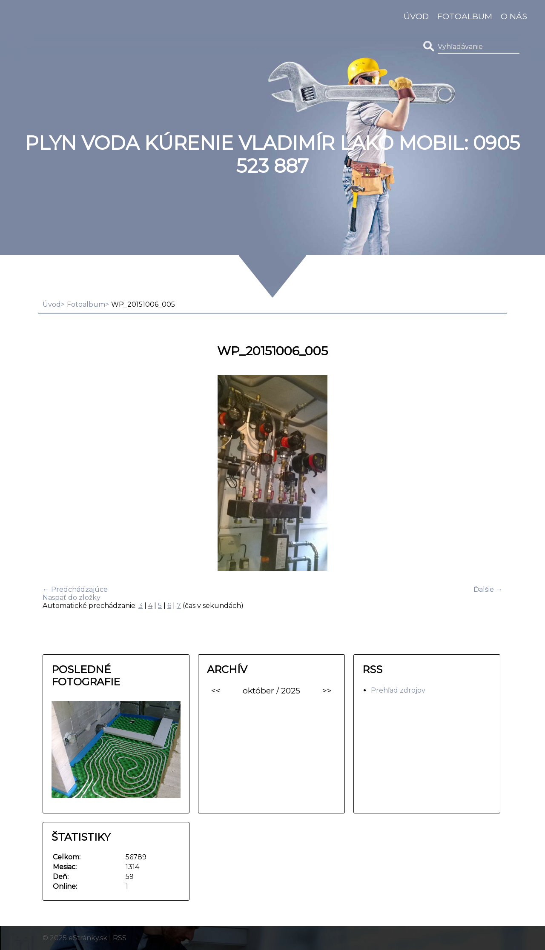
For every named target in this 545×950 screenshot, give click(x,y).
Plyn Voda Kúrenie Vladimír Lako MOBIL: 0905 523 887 (272, 154)
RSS (119, 938)
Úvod (416, 16)
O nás (514, 16)
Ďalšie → (487, 589)
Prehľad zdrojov (398, 690)
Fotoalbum (464, 16)
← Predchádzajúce (75, 589)
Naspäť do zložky (71, 597)
